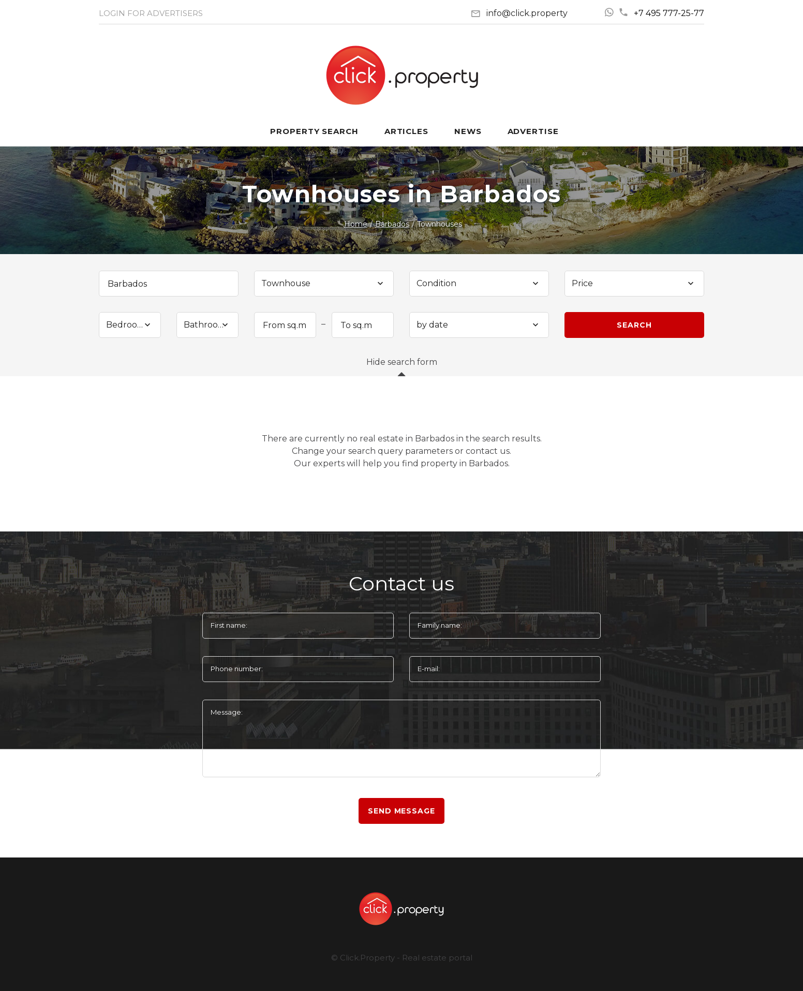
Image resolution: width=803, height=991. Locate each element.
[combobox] (324, 284)
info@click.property (527, 13)
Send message (401, 811)
